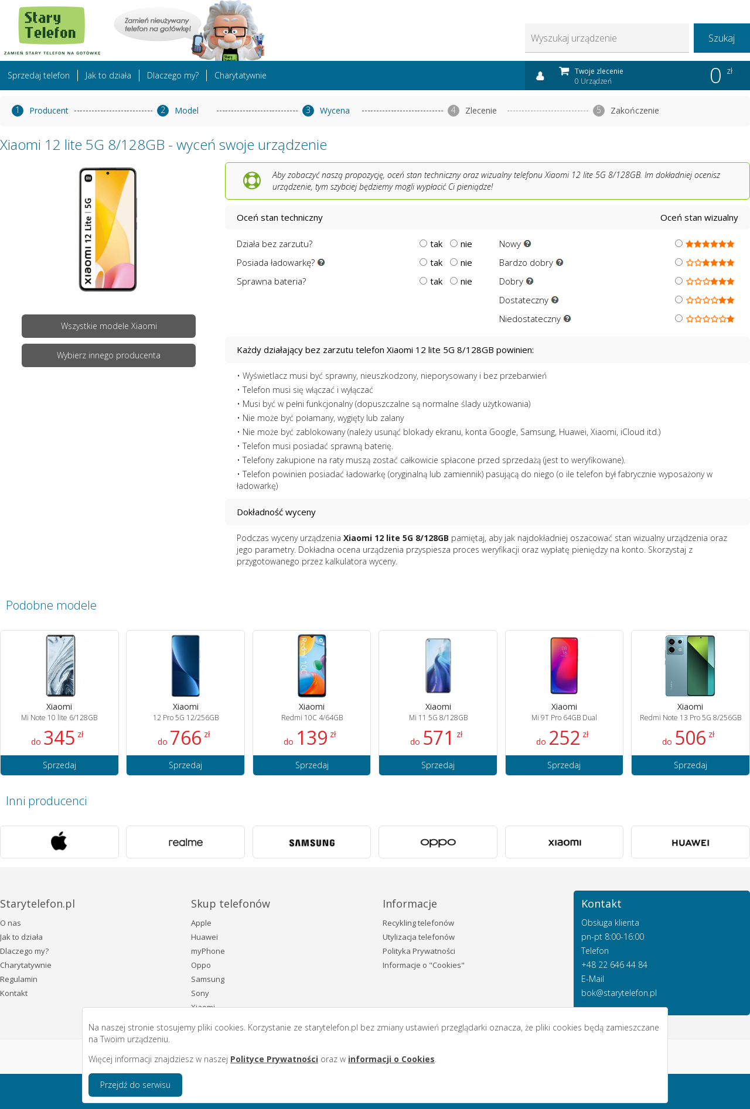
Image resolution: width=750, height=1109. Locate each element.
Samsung (207, 979)
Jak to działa (108, 75)
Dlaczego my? (173, 75)
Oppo (201, 965)
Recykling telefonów (418, 923)
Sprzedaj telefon (39, 75)
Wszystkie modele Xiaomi (109, 325)
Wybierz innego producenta (109, 355)
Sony (200, 993)
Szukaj (721, 38)
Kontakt (14, 993)
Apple (201, 923)
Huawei (204, 937)
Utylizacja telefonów (419, 937)
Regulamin (19, 979)
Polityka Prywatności (419, 951)
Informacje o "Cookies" (424, 965)
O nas (10, 923)
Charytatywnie (240, 75)
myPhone (208, 951)
